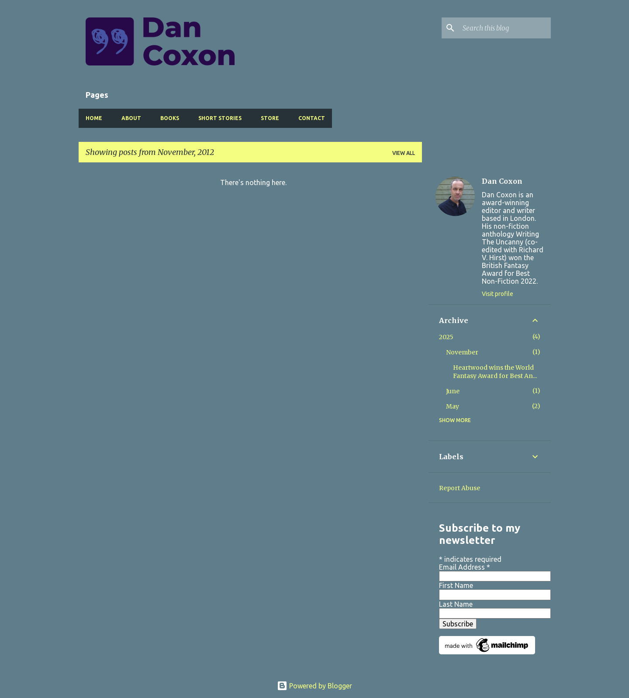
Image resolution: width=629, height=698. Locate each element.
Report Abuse (459, 488)
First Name (456, 585)
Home (94, 118)
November (462, 352)
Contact (311, 118)
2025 (446, 337)
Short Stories (220, 118)
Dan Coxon (502, 181)
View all (403, 153)
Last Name (456, 604)
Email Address (464, 567)
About (131, 118)
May (452, 406)
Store (270, 118)
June (453, 391)
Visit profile (497, 293)
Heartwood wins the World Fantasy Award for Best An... (495, 372)
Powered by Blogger (314, 686)
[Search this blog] (505, 27)
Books (169, 118)
